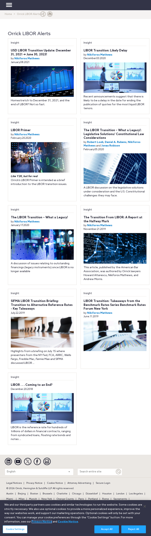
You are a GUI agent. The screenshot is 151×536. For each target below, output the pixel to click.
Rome (105, 499)
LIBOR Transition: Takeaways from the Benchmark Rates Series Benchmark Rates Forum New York (115, 305)
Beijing (22, 493)
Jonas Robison (110, 145)
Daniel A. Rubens (115, 142)
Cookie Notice (55, 483)
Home (8, 14)
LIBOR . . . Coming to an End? (31, 385)
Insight (15, 42)
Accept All (106, 530)
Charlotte (62, 493)
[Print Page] (50, 15)
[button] (43, 15)
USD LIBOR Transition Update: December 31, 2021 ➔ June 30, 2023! (41, 52)
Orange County (65, 499)
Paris (81, 499)
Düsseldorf (92, 493)
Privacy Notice (34, 483)
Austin (9, 493)
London (120, 493)
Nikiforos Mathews (27, 58)
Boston (34, 493)
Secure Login (103, 483)
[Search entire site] (96, 471)
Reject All (133, 530)
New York (46, 499)
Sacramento (120, 499)
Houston (107, 493)
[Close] (144, 507)
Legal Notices (14, 483)
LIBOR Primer (21, 130)
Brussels (47, 493)
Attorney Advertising (79, 483)
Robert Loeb (95, 142)
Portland (93, 499)
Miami (9, 499)
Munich (33, 499)
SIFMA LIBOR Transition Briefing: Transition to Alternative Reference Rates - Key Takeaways (42, 305)
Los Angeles (136, 493)
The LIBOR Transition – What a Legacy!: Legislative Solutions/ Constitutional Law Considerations (114, 134)
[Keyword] (118, 471)
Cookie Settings (15, 530)
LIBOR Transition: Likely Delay (105, 50)
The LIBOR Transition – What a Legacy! (39, 217)
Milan (22, 499)
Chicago (76, 493)
